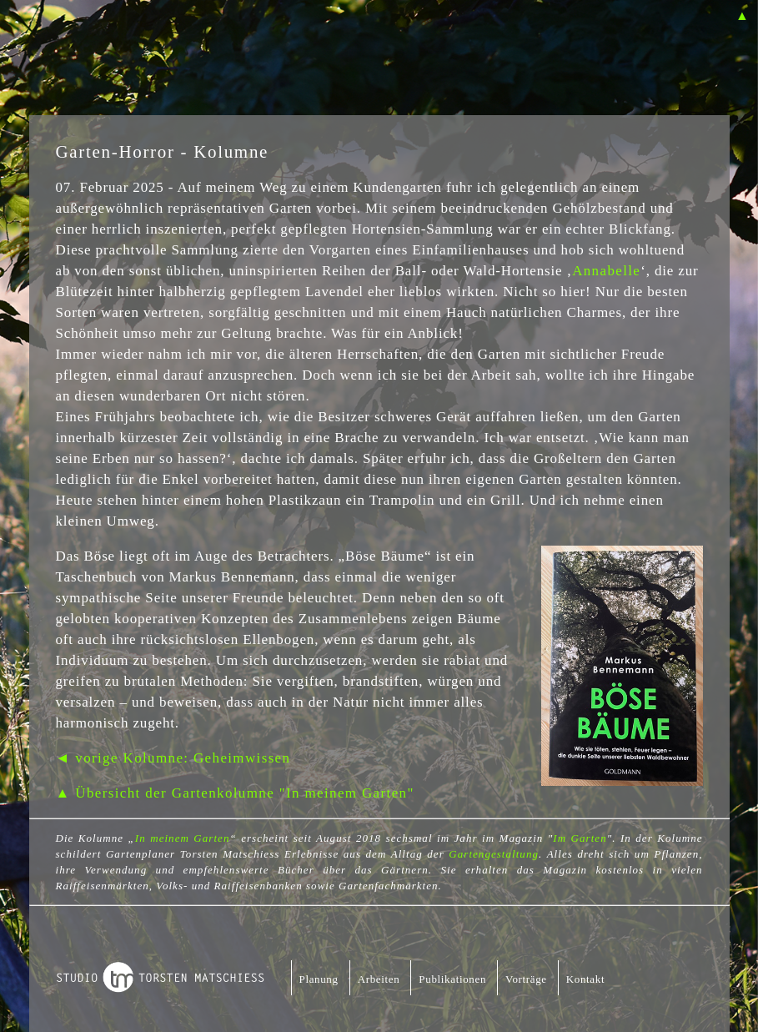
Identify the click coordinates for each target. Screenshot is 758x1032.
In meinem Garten (182, 838)
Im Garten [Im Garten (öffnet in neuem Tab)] (579, 838)
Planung (319, 979)
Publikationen (452, 979)
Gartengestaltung (494, 854)
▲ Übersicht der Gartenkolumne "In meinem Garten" (235, 793)
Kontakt (585, 979)
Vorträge (526, 979)
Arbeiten (379, 979)
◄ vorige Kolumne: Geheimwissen (173, 758)
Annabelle (606, 271)
